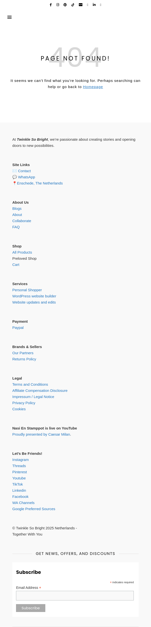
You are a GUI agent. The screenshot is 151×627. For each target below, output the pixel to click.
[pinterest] (66, 5)
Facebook (20, 496)
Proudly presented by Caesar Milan (41, 434)
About (17, 215)
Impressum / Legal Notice (33, 397)
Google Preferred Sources (33, 509)
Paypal (18, 327)
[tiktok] (73, 5)
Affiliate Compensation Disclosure (39, 390)
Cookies (19, 409)
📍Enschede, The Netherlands (37, 183)
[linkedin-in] (95, 5)
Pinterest (19, 472)
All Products (22, 252)
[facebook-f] (51, 5)
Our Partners (23, 353)
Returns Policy (24, 359)
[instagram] (58, 5)
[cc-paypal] (81, 5)
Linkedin (19, 490)
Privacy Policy (23, 403)
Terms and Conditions (30, 384)
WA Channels (23, 503)
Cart (15, 264)
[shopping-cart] (100, 5)
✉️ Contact (21, 171)
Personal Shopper (27, 290)
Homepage (93, 87)
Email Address (28, 587)
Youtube (19, 478)
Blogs (17, 208)
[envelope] (88, 5)
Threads (19, 466)
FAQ (16, 227)
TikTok (17, 484)
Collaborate (21, 221)
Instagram (20, 460)
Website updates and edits (34, 302)
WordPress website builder (34, 296)
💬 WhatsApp (23, 177)
